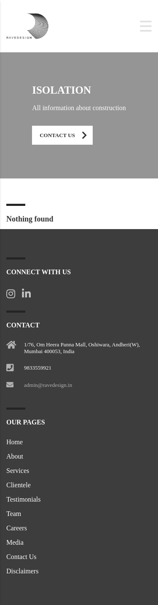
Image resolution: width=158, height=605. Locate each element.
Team (13, 513)
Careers (16, 528)
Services (17, 470)
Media (15, 542)
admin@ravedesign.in (48, 385)
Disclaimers (22, 571)
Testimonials (23, 499)
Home (14, 442)
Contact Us (66, 135)
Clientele (18, 485)
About (14, 456)
